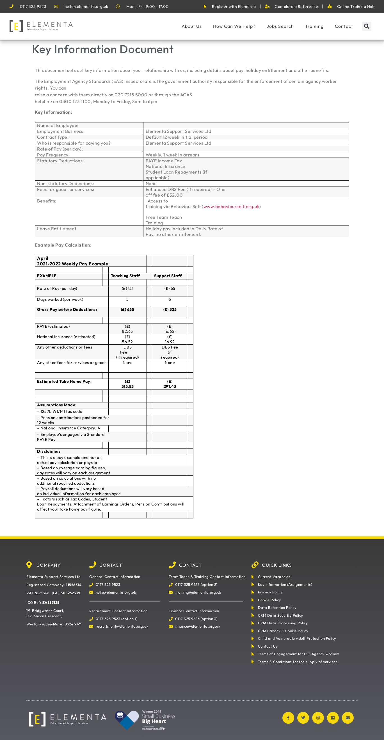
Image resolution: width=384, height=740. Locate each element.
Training (314, 26)
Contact (344, 26)
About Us (192, 26)
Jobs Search (280, 26)
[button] (366, 26)
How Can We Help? (234, 26)
